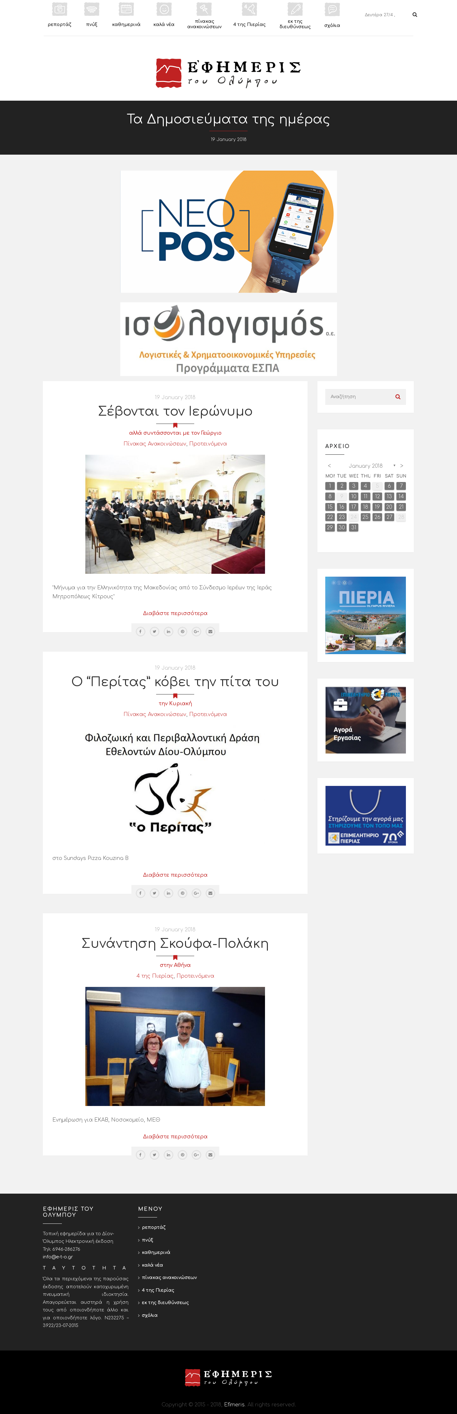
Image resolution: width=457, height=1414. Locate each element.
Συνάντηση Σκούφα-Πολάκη (175, 944)
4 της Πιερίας (155, 976)
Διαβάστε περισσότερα (175, 613)
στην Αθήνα (175, 965)
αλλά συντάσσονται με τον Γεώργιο (175, 433)
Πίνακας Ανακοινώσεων (154, 444)
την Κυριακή (175, 704)
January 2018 (366, 466)
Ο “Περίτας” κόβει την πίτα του (175, 682)
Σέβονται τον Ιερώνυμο (175, 412)
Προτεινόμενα (208, 444)
